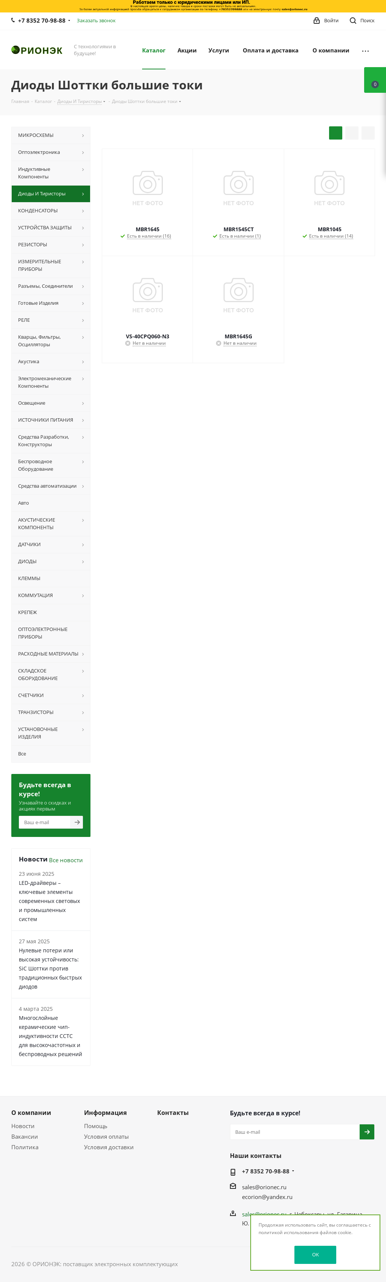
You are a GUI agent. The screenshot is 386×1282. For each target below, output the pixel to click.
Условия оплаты (106, 1136)
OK (315, 1254)
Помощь (95, 1126)
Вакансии (24, 1136)
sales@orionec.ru (264, 1187)
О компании (31, 1113)
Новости (23, 1126)
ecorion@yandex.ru (267, 1197)
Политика (24, 1147)
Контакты (173, 1113)
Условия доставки (109, 1147)
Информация (105, 1113)
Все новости (66, 860)
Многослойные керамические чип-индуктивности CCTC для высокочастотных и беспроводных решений (50, 1036)
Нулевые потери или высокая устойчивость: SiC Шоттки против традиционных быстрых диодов (50, 968)
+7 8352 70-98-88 (42, 20)
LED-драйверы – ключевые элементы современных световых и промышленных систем (49, 901)
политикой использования (289, 1232)
